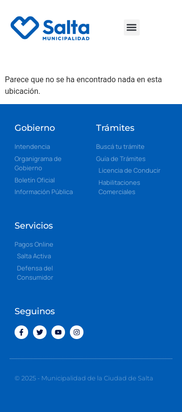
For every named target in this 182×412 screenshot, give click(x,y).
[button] (132, 27)
